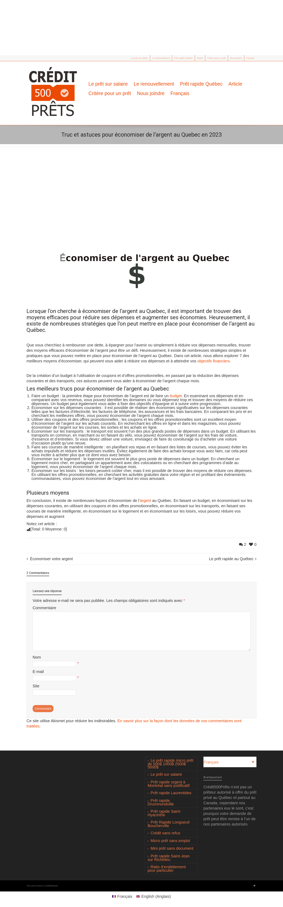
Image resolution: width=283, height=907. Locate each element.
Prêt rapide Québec (183, 58)
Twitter (29, 58)
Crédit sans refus (165, 833)
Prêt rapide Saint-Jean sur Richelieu (169, 858)
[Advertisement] (141, 27)
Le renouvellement (161, 58)
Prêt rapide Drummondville (161, 802)
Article (200, 58)
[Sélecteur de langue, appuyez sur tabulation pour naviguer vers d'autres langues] (229, 762)
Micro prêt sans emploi (170, 841)
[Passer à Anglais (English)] (153, 896)
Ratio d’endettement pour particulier (167, 869)
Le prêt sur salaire (139, 58)
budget (176, 396)
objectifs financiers (213, 361)
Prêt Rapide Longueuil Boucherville (168, 824)
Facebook (34, 58)
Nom (37, 657)
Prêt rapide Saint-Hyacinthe (164, 813)
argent (145, 500)
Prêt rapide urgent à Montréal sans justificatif (168, 784)
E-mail (38, 671)
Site (36, 686)
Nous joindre (236, 58)
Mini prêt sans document (172, 848)
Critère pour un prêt (216, 58)
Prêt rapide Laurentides (171, 793)
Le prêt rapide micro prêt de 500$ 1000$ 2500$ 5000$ (170, 763)
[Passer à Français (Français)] (122, 896)
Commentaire (44, 608)
